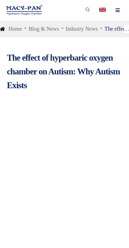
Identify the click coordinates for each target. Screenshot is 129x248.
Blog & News (44, 29)
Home (15, 29)
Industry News (82, 29)
